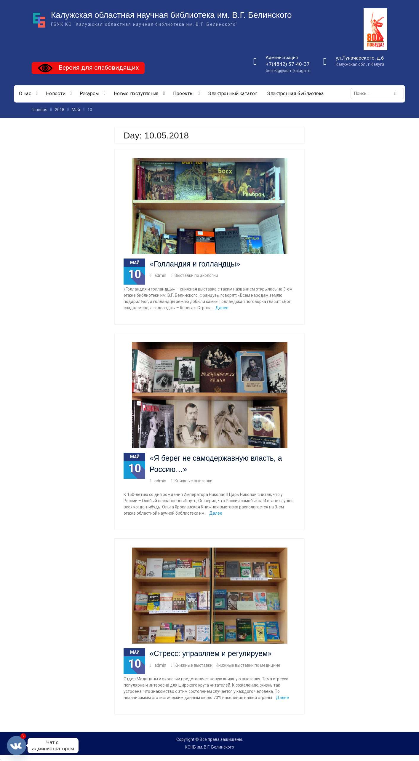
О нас (25, 94)
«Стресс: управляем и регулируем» (211, 653)
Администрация (282, 57)
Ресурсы (89, 94)
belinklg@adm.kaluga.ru (288, 70)
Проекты (183, 94)
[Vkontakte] (17, 746)
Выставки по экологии (196, 275)
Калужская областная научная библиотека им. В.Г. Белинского (171, 15)
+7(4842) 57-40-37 (288, 64)
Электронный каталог (232, 94)
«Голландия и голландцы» (195, 264)
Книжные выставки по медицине (248, 665)
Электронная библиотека (295, 94)
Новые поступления (136, 94)
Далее (221, 307)
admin (160, 275)
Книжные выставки (193, 480)
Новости (55, 94)
